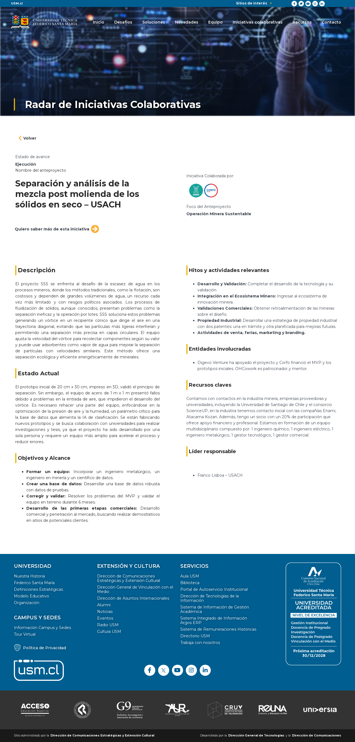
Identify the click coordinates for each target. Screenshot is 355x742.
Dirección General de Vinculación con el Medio (135, 589)
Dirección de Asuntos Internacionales (133, 598)
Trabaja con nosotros (200, 642)
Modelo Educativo (31, 596)
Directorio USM (195, 635)
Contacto (331, 22)
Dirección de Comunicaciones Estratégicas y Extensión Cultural (128, 578)
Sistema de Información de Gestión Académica (214, 609)
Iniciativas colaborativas (258, 22)
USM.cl (17, 3)
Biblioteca (189, 582)
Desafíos (123, 22)
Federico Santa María (34, 582)
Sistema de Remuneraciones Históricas (218, 629)
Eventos (105, 618)
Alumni (104, 604)
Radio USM (108, 624)
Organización (26, 602)
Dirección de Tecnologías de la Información (209, 598)
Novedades (186, 22)
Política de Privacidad (44, 647)
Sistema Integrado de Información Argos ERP (213, 620)
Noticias (105, 611)
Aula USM (189, 576)
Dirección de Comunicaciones (316, 735)
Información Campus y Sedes (42, 627)
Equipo (215, 22)
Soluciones (153, 22)
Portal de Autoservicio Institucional (214, 589)
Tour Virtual (25, 634)
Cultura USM (109, 631)
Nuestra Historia (29, 576)
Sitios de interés (254, 3)
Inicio (98, 22)
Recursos (302, 22)
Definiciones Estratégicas (38, 589)
